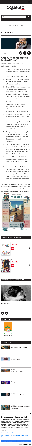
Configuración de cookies (7, 433)
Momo (13, 243)
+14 (12, 248)
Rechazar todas (24, 441)
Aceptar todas (8, 441)
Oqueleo (16, 8)
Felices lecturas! (15, 383)
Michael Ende (15, 245)
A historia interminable (18, 260)
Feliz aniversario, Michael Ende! (19, 394)
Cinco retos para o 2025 (17, 371)
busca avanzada (5, 20)
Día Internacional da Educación (19, 347)
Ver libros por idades (16, 25)
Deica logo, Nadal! (15, 359)
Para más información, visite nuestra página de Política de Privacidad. (15, 436)
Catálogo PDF (8, 335)
